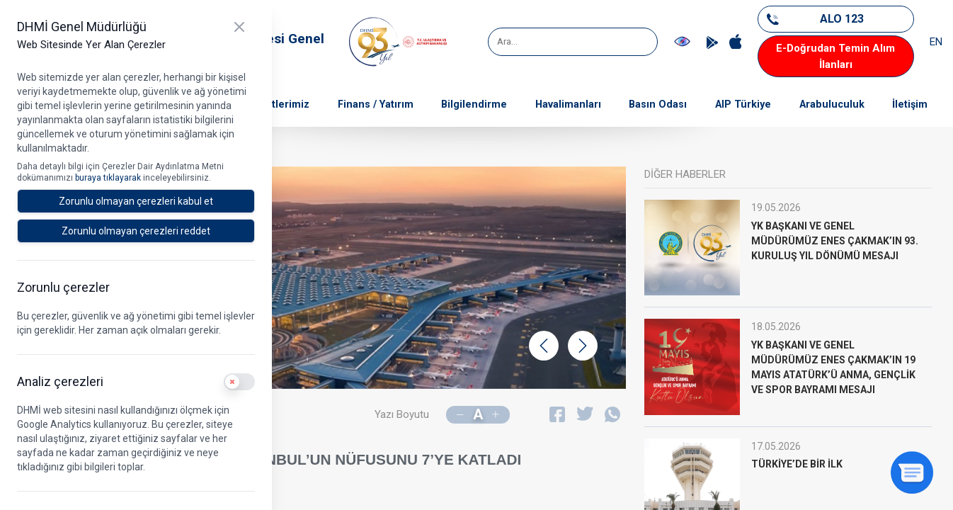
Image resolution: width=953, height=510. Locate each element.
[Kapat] (239, 26)
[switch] (239, 381)
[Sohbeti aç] (912, 472)
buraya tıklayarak (109, 178)
